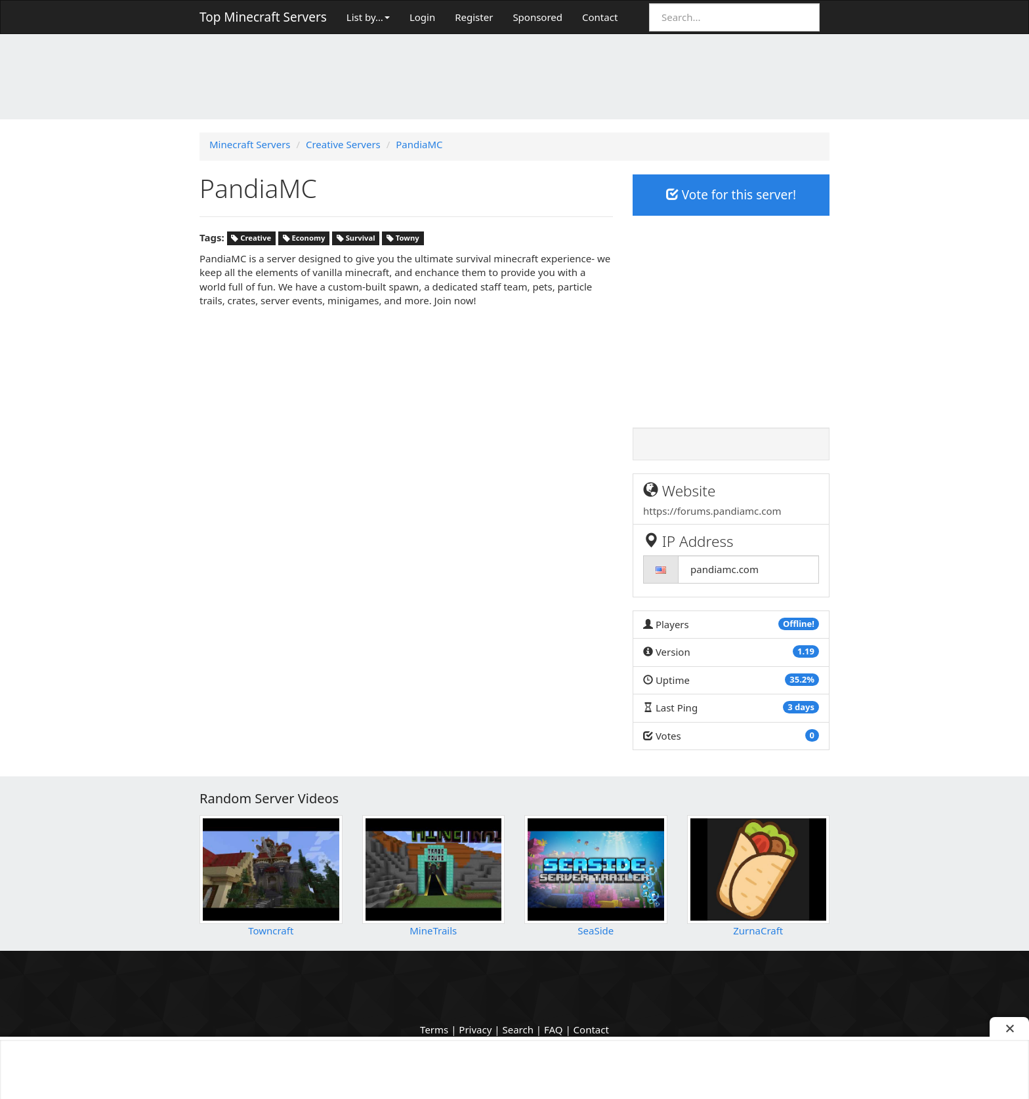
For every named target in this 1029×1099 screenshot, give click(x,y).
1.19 (805, 651)
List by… (368, 17)
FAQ (553, 1029)
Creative (251, 238)
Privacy (475, 1029)
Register (474, 17)
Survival (356, 238)
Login (422, 17)
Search (517, 1029)
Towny (403, 238)
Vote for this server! (731, 194)
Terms (434, 1029)
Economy (304, 238)
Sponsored (537, 17)
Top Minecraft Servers (263, 17)
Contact (600, 17)
